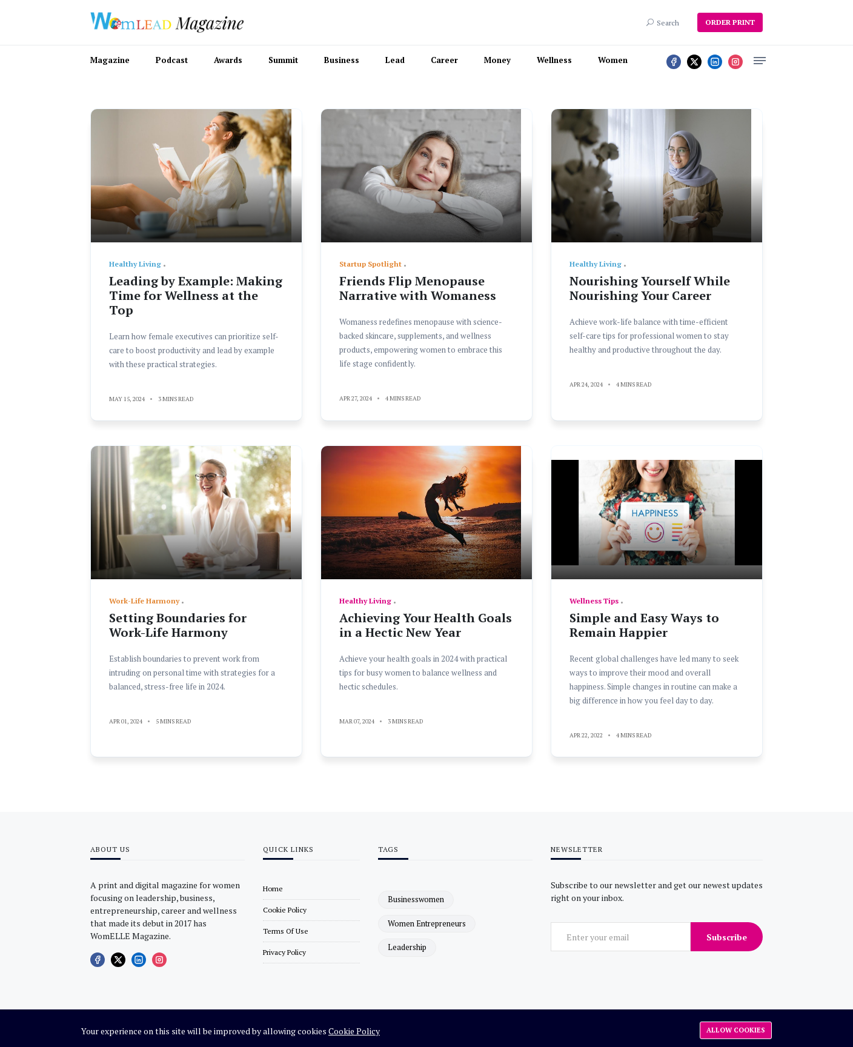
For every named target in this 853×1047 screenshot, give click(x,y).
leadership (407, 947)
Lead (395, 60)
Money (497, 60)
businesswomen (416, 899)
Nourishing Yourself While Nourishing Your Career (649, 288)
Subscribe (726, 937)
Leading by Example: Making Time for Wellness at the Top (195, 295)
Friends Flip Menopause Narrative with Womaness (417, 288)
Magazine (110, 60)
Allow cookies (735, 1030)
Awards (228, 60)
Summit (283, 60)
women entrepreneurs (427, 923)
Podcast (172, 60)
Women (613, 60)
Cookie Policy (354, 1031)
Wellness (554, 60)
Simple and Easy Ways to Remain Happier (644, 625)
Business (341, 60)
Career (444, 60)
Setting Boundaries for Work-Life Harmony (178, 625)
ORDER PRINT (730, 22)
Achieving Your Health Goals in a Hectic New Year (425, 625)
